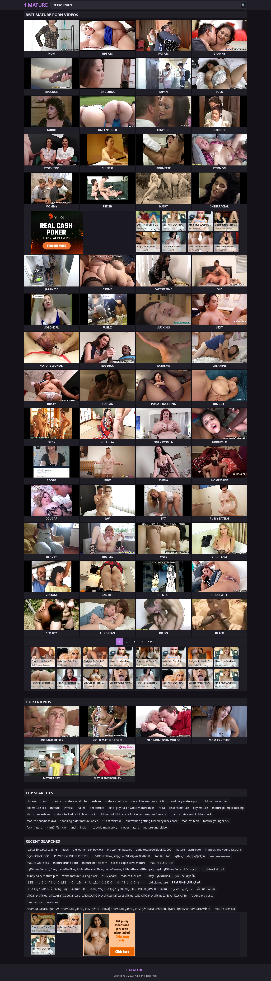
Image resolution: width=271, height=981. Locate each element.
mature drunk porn (65, 863)
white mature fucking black (79, 876)
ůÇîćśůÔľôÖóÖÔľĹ (38, 856)
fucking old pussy (202, 895)
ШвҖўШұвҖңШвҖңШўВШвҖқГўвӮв (170, 876)
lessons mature (179, 808)
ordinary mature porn (185, 801)
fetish (65, 850)
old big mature (158, 882)
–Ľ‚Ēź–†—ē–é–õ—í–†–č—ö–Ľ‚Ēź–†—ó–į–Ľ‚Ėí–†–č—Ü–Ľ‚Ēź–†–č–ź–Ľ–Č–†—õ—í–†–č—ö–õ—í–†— (85, 882)
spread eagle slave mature (128, 863)
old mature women (216, 801)
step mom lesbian (38, 814)
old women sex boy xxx (88, 850)
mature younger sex (216, 821)
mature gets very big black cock (191, 814)
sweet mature (130, 827)
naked (82, 808)
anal (73, 827)
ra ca (162, 808)
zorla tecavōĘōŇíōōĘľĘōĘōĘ (153, 850)
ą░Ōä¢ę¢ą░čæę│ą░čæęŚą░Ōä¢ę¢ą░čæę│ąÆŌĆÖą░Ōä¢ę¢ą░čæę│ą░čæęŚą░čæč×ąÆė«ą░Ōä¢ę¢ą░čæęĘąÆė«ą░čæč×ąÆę (107, 895)
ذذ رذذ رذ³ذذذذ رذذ (181, 889)
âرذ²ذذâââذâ (109, 876)
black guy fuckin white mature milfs (131, 808)
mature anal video (155, 827)
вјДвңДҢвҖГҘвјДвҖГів (190, 856)
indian (84, 827)
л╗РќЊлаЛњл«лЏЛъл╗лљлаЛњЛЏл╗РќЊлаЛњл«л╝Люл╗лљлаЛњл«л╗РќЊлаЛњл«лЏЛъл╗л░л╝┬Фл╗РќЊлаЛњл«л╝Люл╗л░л (112, 869)
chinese (31, 801)
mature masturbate (188, 850)
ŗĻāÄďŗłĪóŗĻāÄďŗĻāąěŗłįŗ (42, 850)
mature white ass (38, 863)
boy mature (200, 808)
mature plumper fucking (228, 808)
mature (55, 808)
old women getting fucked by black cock (151, 821)
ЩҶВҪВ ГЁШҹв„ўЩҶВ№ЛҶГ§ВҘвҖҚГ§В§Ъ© (121, 856)
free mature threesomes (42, 902)
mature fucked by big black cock (74, 814)
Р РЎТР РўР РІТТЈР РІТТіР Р (71, 856)
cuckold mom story (104, 827)
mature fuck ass (131, 876)
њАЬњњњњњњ (220, 856)
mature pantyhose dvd (41, 821)
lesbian (96, 801)
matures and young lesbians (223, 850)
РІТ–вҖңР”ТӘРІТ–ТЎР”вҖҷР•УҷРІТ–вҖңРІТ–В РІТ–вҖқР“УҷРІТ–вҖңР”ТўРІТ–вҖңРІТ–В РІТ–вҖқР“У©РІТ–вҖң (97, 889)
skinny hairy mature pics (42, 876)
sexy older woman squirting (149, 801)
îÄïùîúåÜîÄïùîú (206, 889)
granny (56, 801)
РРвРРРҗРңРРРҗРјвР (186, 882)
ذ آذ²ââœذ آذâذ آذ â (213, 869)
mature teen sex (225, 909)
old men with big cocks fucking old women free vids (133, 814)
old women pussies (119, 850)
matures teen (190, 821)
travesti (68, 808)
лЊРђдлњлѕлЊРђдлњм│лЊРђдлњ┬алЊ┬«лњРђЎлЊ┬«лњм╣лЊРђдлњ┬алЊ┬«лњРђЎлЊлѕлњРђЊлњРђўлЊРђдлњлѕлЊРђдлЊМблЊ (118, 909)
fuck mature (34, 827)
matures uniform (116, 801)
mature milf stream (94, 863)
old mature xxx (36, 808)
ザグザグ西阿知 (112, 821)
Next (151, 641)
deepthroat (97, 808)
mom (44, 801)
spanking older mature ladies (79, 821)
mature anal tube (76, 801)
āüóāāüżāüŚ (162, 856)
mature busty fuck (161, 863)
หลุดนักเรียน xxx (56, 827)
